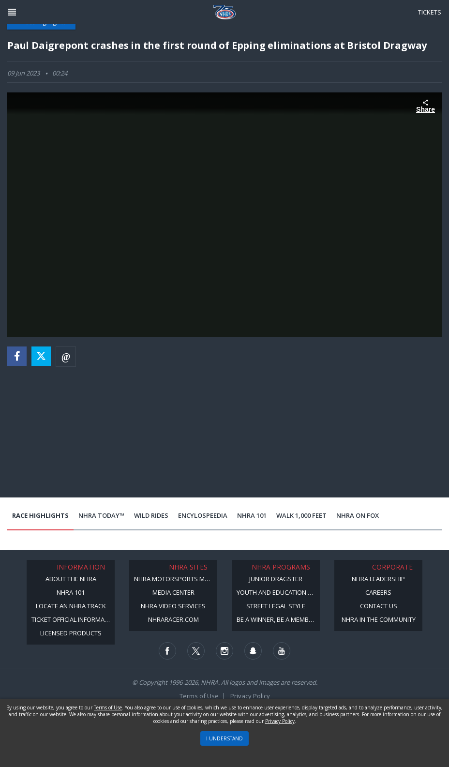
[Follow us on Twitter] (196, 651)
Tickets (429, 12)
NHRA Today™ (101, 515)
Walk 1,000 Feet (301, 515)
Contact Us (378, 606)
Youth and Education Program (278, 592)
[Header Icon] (12, 12)
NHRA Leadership (378, 578)
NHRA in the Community (379, 619)
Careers (378, 592)
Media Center (173, 592)
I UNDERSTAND (224, 738)
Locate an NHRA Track (71, 606)
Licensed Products (71, 633)
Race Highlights (40, 515)
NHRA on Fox (357, 515)
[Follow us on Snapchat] (253, 651)
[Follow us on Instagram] (224, 651)
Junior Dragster (275, 578)
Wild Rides (151, 515)
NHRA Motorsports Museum (175, 578)
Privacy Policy (250, 696)
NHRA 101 (252, 515)
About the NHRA (70, 578)
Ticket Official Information (73, 619)
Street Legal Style (275, 606)
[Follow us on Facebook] (167, 651)
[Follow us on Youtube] (281, 651)
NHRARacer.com (173, 619)
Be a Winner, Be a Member (276, 619)
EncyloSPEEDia (202, 515)
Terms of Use (199, 696)
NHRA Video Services (173, 606)
